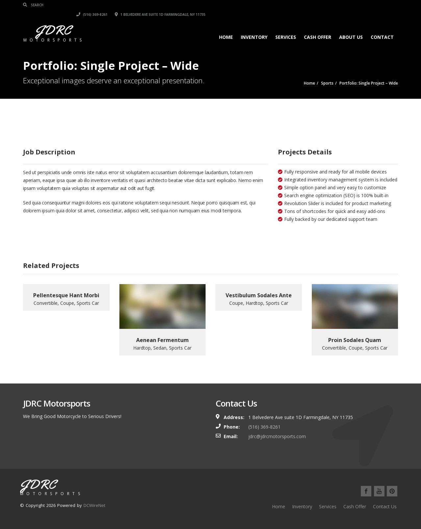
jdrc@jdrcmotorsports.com (277, 436)
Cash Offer (317, 27)
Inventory (254, 27)
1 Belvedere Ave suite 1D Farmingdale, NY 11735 (352, 5)
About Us (351, 27)
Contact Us (385, 506)
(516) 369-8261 (284, 5)
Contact (382, 27)
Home (226, 27)
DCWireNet (94, 505)
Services (285, 27)
